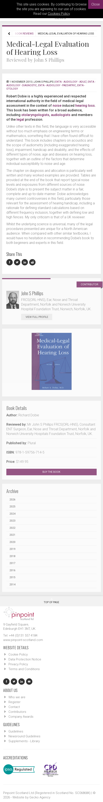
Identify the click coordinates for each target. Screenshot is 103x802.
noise (57, 106)
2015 (12, 577)
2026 (12, 499)
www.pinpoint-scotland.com (23, 640)
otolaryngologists (35, 115)
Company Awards (20, 717)
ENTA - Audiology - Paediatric (57, 85)
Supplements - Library (24, 741)
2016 (12, 570)
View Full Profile (39, 317)
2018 (12, 556)
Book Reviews (24, 33)
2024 (12, 513)
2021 (12, 534)
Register (14, 702)
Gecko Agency (39, 797)
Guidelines (15, 731)
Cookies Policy (59, 14)
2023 (12, 520)
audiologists (60, 115)
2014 (12, 584)
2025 (12, 506)
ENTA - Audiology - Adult (71, 81)
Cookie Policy (18, 654)
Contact (14, 707)
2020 (12, 542)
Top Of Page (51, 601)
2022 (12, 527)
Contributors (17, 712)
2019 (12, 549)
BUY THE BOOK (55, 471)
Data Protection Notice (24, 659)
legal (20, 119)
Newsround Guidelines (24, 736)
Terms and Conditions (24, 669)
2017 (12, 563)
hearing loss (85, 106)
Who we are (16, 697)
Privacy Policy (18, 664)
